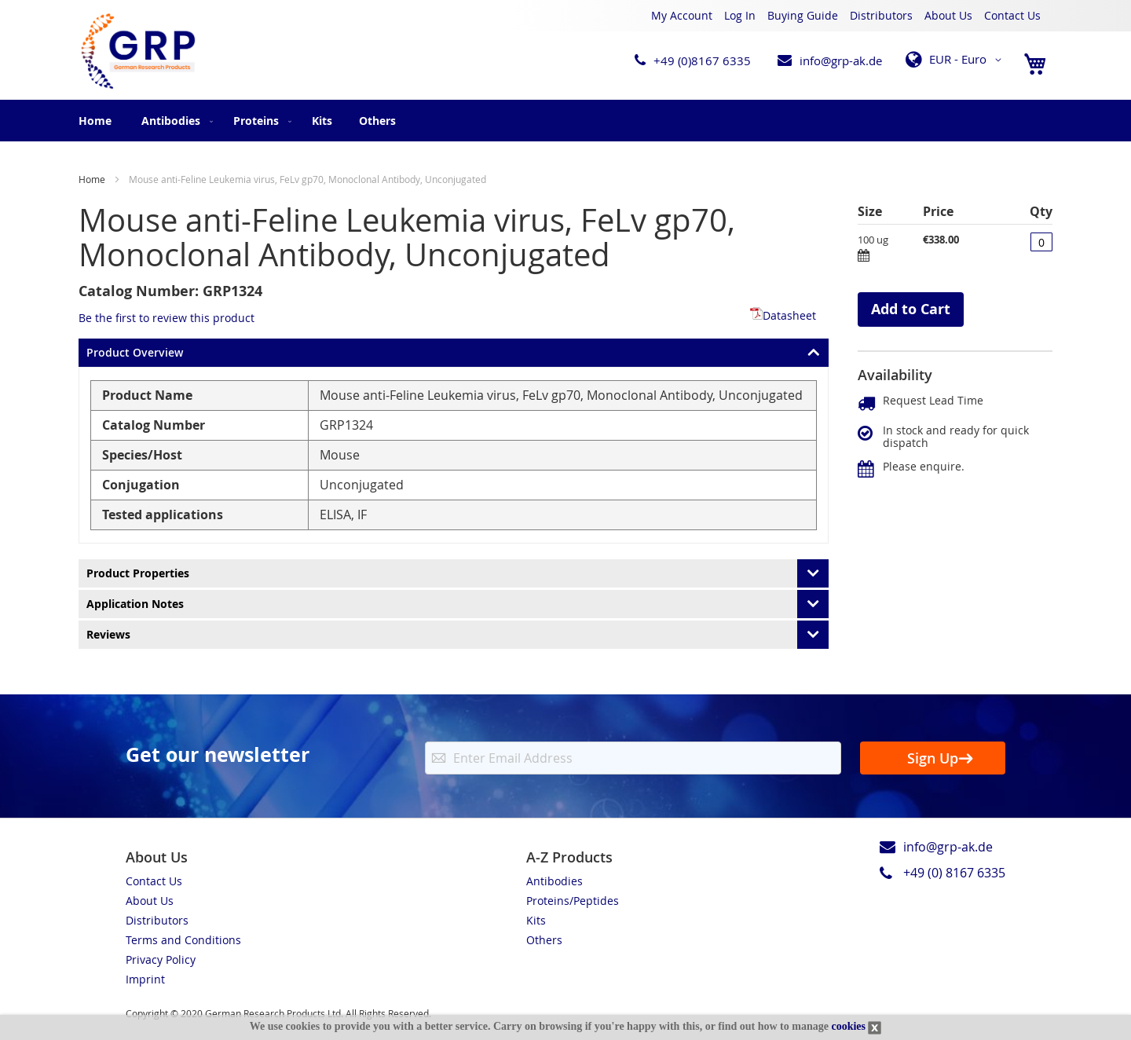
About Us (948, 15)
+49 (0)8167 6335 (702, 60)
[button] (956, 59)
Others (544, 939)
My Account (681, 15)
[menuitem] (174, 120)
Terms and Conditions (183, 939)
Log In (740, 15)
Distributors (881, 15)
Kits (536, 920)
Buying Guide (802, 15)
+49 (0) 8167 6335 (954, 872)
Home (95, 120)
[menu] (565, 120)
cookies (848, 1026)
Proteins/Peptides (572, 900)
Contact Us (1012, 15)
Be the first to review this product (166, 317)
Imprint (145, 979)
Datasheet (783, 315)
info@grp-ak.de (841, 60)
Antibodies (554, 880)
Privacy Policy (161, 959)
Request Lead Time (933, 400)
